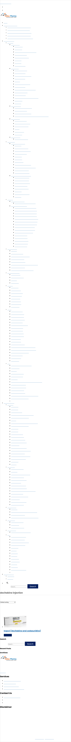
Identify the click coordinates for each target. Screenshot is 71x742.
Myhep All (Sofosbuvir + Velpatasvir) (26, 210)
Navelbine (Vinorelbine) (18, 440)
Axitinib (17, 129)
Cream (9, 309)
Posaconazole (15, 368)
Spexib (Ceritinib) (20, 87)
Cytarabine (18, 145)
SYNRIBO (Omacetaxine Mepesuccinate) (23, 491)
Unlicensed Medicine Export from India (19, 35)
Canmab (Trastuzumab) (22, 57)
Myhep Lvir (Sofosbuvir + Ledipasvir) (26, 224)
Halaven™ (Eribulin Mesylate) (19, 398)
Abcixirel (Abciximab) (17, 374)
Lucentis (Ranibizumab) (18, 393)
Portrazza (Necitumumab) (19, 442)
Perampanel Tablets (17, 376)
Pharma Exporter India (10, 25)
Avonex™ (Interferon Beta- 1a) (20, 256)
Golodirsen (14, 567)
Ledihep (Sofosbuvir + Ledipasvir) (25, 230)
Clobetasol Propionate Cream (20, 352)
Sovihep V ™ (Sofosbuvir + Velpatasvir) (26, 219)
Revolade (14, 371)
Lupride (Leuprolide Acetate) (23, 108)
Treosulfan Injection (17, 494)
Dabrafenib (18, 191)
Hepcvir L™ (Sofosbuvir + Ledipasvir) (26, 216)
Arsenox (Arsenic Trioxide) (23, 151)
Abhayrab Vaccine (16, 296)
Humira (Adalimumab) (17, 259)
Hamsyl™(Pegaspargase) (22, 173)
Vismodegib (14, 431)
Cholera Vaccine (16, 290)
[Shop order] (8, 602)
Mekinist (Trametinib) (17, 437)
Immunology (11, 520)
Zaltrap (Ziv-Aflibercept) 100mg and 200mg (24, 423)
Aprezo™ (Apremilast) (17, 390)
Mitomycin (18, 103)
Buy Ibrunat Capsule (21, 70)
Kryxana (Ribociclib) (21, 55)
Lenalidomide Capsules (22, 188)
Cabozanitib (14, 429)
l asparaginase (15, 499)
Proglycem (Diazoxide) (18, 539)
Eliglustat (14, 251)
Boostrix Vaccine (16, 304)
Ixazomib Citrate (16, 483)
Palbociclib (18, 63)
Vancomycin (18, 134)
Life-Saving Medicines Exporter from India (20, 38)
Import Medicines (9, 403)
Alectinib (13, 464)
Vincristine (18, 197)
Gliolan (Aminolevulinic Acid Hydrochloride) (24, 512)
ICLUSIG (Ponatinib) (17, 469)
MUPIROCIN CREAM (17, 314)
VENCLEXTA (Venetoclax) (19, 488)
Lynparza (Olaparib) (17, 434)
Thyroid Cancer (15, 137)
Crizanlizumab (15, 561)
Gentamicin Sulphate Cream (19, 325)
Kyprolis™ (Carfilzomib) (22, 180)
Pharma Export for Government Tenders (19, 33)
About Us (10, 579)
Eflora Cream (15, 361)
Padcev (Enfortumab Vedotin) (20, 542)
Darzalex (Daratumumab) (22, 183)
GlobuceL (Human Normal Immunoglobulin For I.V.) (26, 382)
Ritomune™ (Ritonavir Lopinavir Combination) (24, 396)
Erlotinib (17, 81)
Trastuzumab (19, 46)
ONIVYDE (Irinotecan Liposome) (21, 451)
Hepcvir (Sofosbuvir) (21, 235)
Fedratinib (14, 556)
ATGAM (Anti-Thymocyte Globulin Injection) (24, 265)
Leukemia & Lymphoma (18, 144)
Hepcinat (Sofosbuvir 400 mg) (24, 232)
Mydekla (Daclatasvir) (21, 243)
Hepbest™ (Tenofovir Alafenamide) (25, 203)
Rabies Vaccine (15, 298)
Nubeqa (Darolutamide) (18, 545)
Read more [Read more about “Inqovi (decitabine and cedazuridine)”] (8, 635)
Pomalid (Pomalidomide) (22, 194)
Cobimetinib (14, 462)
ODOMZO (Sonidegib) (18, 453)
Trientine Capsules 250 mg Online (21, 365)
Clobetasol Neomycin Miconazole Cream (23, 347)
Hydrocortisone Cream (18, 344)
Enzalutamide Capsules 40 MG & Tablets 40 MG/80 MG (32, 116)
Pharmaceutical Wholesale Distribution (19, 27)
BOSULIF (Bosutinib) (17, 477)
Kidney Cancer (15, 119)
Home (5, 23)
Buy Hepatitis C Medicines (19, 206)
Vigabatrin (14, 509)
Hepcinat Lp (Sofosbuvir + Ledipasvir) (26, 221)
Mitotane (14, 550)
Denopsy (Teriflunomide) (18, 387)
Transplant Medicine (13, 273)
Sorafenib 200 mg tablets (22, 123)
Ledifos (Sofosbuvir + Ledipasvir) (25, 227)
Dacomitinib (14, 407)
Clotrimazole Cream (17, 328)
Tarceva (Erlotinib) (16, 412)
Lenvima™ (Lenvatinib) (21, 139)
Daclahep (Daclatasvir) (21, 241)
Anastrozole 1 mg (20, 66)
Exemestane (18, 49)
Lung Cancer (15, 68)
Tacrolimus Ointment (17, 277)
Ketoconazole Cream (17, 333)
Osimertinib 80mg (20, 95)
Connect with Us (9, 574)
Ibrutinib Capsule (20, 79)
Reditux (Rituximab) (21, 154)
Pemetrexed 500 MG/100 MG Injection (26, 98)
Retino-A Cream (16, 342)
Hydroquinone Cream (17, 336)
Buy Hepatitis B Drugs (17, 201)
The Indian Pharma (5, 3)
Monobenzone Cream (17, 317)
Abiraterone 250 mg (21, 111)
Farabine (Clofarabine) (21, 148)
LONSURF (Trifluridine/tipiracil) (20, 456)
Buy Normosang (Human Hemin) (21, 532)
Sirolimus (14, 280)
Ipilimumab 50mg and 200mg (20, 418)
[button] (35, 19)
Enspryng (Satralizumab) (18, 537)
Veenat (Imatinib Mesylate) (23, 165)
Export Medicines (9, 41)
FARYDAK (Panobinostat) (19, 480)
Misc (8, 363)
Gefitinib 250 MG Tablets (22, 84)
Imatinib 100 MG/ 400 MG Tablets (25, 167)
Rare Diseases (11, 530)
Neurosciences (11, 507)
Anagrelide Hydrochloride (18, 502)
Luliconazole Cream (17, 331)
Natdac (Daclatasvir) (21, 246)
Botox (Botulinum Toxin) (18, 385)
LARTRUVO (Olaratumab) (19, 448)
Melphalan (14, 472)
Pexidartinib (14, 548)
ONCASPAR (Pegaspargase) (19, 496)
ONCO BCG (14, 287)
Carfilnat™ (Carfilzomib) (22, 177)
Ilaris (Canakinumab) (17, 522)
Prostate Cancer (16, 106)
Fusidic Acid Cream (17, 355)
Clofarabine (18, 156)
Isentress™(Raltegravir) (22, 170)
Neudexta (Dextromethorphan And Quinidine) (24, 517)
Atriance (13, 420)
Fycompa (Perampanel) (18, 515)
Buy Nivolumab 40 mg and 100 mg (25, 90)
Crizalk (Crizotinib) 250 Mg (23, 76)
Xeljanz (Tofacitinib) (17, 254)
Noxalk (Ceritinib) (20, 73)
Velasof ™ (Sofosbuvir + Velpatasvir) (26, 213)
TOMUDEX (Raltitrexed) (18, 459)
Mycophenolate (19, 132)
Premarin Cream (16, 339)
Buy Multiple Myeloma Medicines (21, 176)
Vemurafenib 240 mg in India (20, 426)
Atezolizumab (15, 445)
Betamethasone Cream (18, 320)
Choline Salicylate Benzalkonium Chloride (23, 350)
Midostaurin (18, 159)
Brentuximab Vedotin (17, 505)
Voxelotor (14, 564)
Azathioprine (15, 283)
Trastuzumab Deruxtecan (18, 570)
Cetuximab (14, 379)
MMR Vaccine (15, 307)
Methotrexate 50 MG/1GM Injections (22, 270)
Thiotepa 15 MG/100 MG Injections (25, 52)
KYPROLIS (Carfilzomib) (18, 485)
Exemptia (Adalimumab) (18, 262)
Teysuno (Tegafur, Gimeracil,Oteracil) (22, 415)
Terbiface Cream (16, 358)
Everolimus (18, 60)
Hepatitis (10, 199)
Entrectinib (14, 553)
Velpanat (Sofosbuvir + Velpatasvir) (25, 208)
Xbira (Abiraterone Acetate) (23, 113)
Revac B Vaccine (16, 301)
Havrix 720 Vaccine (17, 293)
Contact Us (10, 576)
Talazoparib (14, 409)
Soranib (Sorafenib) (21, 121)
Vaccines (10, 286)
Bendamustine (19, 162)
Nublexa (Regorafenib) (21, 126)
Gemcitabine (18, 101)
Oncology (10, 43)
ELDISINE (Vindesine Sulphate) (20, 474)
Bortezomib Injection (21, 186)
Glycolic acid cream (17, 322)
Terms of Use (49, 739)
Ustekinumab (15, 525)
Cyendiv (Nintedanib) (21, 92)
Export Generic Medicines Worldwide (18, 30)
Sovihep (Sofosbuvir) (21, 238)
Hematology (11, 142)
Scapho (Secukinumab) (18, 267)
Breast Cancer (15, 45)
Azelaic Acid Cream (17, 311)
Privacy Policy (39, 739)
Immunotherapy (12, 249)
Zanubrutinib (15, 559)
